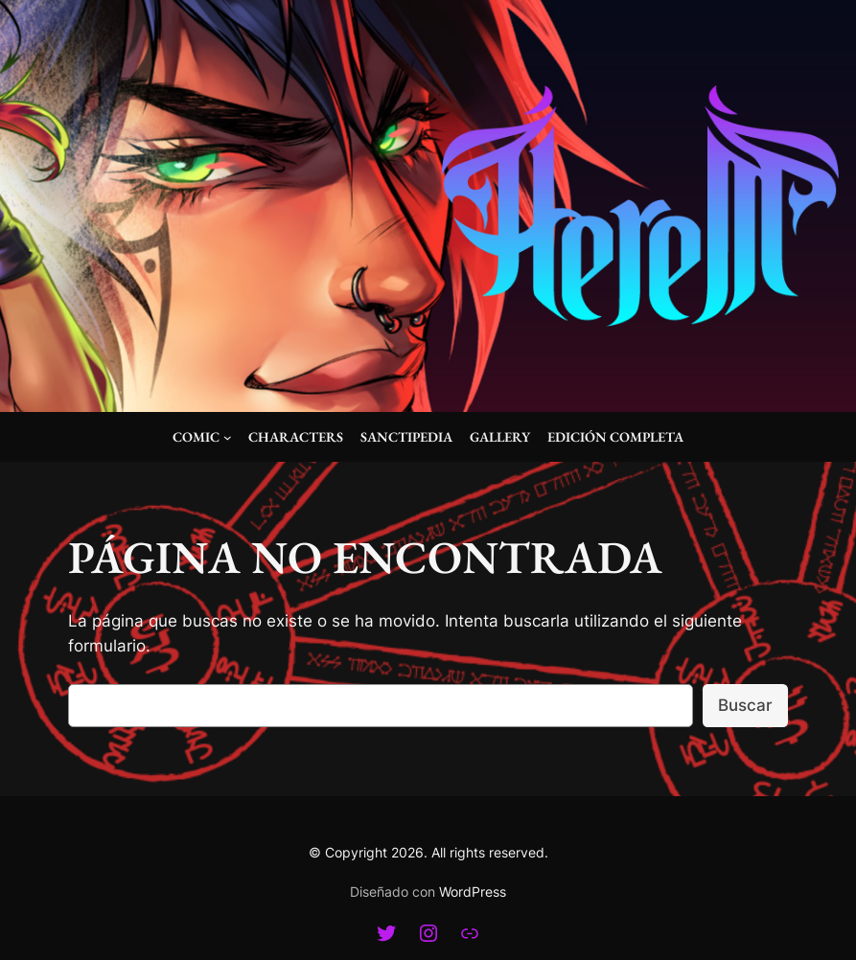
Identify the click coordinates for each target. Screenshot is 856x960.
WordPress (472, 891)
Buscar (745, 705)
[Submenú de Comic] (227, 437)
